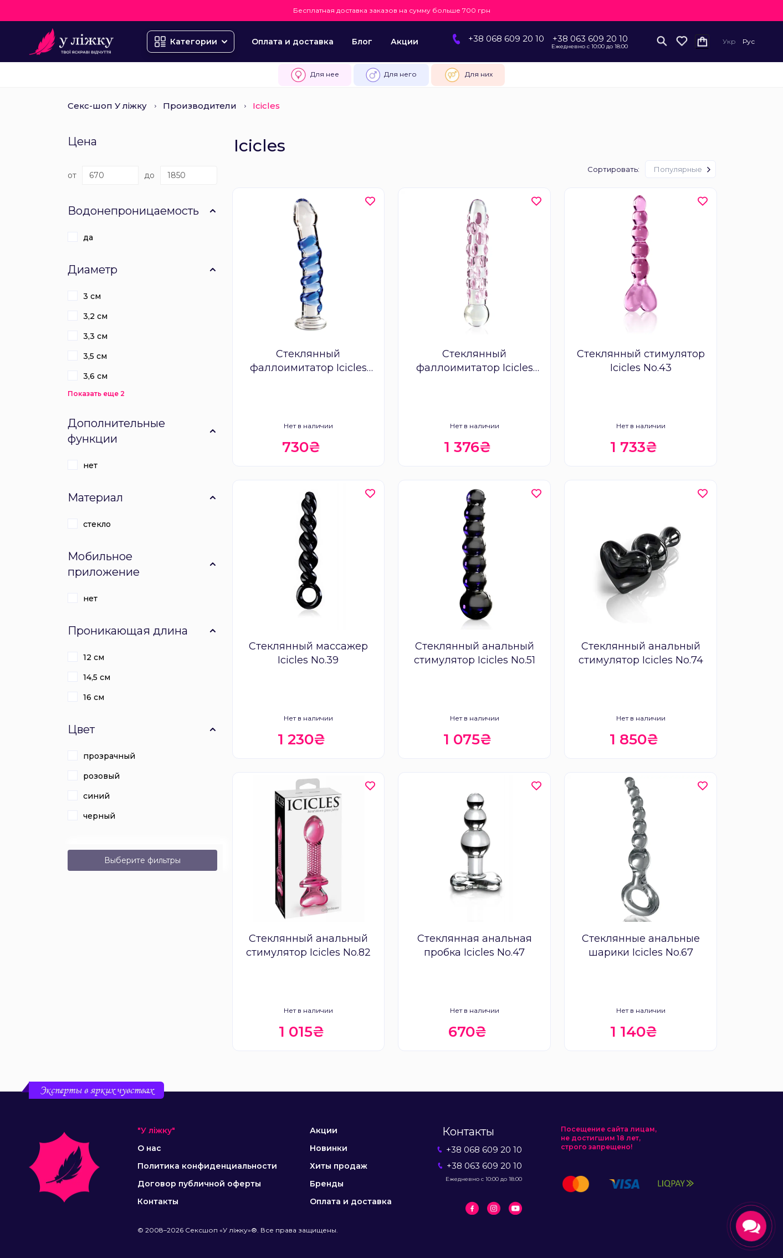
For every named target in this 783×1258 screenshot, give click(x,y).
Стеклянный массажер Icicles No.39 (308, 653)
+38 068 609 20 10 (506, 38)
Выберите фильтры (142, 860)
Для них (468, 75)
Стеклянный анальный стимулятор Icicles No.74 (641, 653)
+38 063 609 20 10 (590, 38)
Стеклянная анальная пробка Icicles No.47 (474, 945)
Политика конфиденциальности (207, 1166)
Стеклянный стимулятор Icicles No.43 (641, 361)
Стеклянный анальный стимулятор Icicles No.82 (308, 945)
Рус (749, 41)
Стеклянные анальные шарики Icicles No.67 (641, 945)
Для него (391, 75)
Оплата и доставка (293, 42)
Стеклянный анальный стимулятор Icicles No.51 (474, 653)
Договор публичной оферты (199, 1184)
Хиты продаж (338, 1166)
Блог (362, 42)
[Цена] (110, 175)
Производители (200, 105)
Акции (404, 42)
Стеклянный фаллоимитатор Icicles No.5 (308, 361)
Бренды (327, 1184)
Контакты (157, 1201)
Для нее (314, 75)
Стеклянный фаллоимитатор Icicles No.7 (474, 361)
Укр (729, 41)
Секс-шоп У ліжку (107, 105)
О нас (149, 1148)
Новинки (328, 1148)
